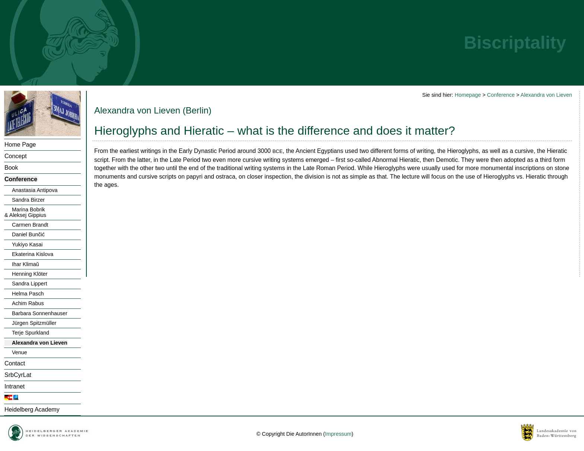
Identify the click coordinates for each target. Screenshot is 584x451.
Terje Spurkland (30, 333)
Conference (20, 179)
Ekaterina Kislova (32, 254)
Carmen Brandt (30, 225)
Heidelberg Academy (32, 409)
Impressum (338, 434)
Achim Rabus (28, 303)
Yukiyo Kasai (27, 244)
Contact (14, 363)
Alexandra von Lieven (39, 343)
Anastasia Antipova (34, 190)
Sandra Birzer (28, 200)
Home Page (20, 144)
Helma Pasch (28, 294)
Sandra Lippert (29, 284)
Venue (19, 352)
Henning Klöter (29, 274)
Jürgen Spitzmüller (34, 323)
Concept (15, 156)
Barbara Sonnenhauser (39, 313)
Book (11, 167)
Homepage (468, 95)
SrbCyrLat (17, 375)
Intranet (14, 386)
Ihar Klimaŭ (25, 264)
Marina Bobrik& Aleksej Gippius (25, 212)
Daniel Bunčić (28, 234)
